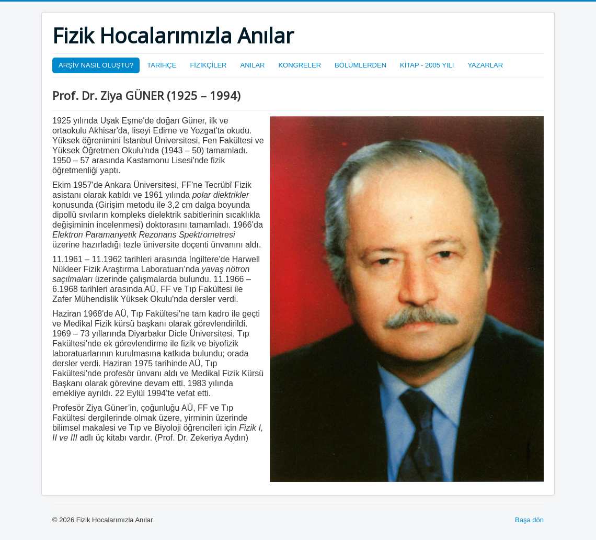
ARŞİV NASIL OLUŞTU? (96, 65)
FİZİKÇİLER (208, 65)
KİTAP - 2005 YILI (427, 65)
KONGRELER (299, 65)
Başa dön (529, 520)
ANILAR (252, 65)
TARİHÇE (161, 65)
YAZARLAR (485, 65)
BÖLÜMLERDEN (360, 65)
